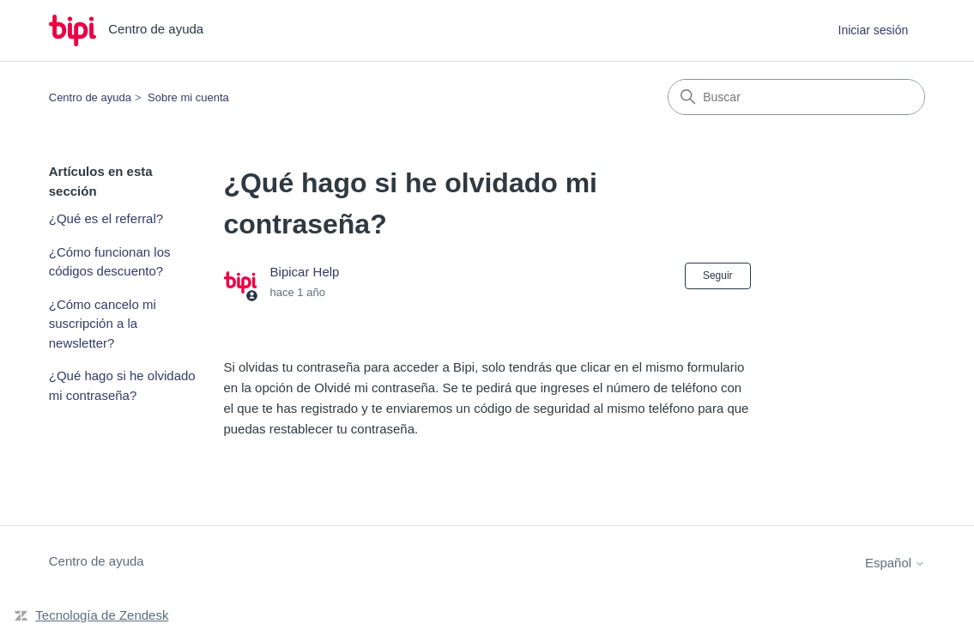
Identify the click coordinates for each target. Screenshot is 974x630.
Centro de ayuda (90, 97)
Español (895, 562)
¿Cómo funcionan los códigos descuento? (110, 262)
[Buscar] (796, 97)
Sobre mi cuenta (188, 97)
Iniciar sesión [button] (873, 30)
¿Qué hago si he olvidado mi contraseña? (122, 385)
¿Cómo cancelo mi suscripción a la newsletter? (102, 323)
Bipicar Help (305, 271)
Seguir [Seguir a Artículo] (718, 276)
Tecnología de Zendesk (101, 615)
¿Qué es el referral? (106, 218)
